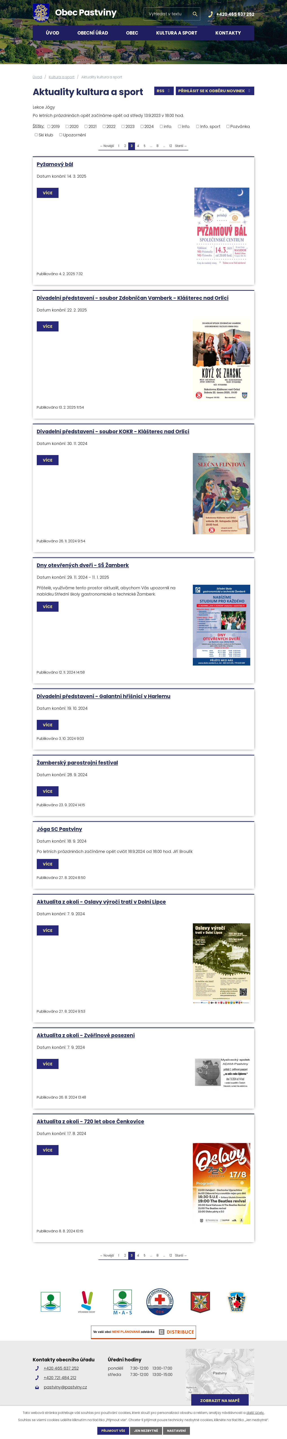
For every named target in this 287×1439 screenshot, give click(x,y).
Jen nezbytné (146, 1430)
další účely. (255, 1413)
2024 (149, 126)
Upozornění (74, 135)
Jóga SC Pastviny (59, 829)
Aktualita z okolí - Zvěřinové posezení (86, 1035)
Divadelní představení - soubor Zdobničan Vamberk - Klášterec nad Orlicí (132, 298)
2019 (55, 126)
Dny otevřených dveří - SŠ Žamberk (83, 565)
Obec (132, 33)
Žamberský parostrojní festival (77, 762)
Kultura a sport (176, 33)
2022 (111, 126)
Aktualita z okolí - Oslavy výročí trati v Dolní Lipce (101, 901)
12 (170, 146)
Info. (186, 126)
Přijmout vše (113, 1430)
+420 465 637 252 (235, 14)
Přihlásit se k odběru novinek (215, 91)
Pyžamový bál (55, 164)
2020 (74, 126)
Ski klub (46, 135)
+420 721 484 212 (60, 1377)
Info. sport (210, 126)
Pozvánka (240, 126)
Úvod (52, 33)
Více (47, 193)
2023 (130, 126)
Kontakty (228, 33)
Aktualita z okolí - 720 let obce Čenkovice (90, 1121)
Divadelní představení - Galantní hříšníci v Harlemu (103, 696)
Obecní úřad (92, 33)
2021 (93, 126)
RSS (164, 91)
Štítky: (38, 126)
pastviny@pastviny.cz (65, 1387)
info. (168, 126)
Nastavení (176, 1430)
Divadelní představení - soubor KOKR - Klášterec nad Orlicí (113, 431)
